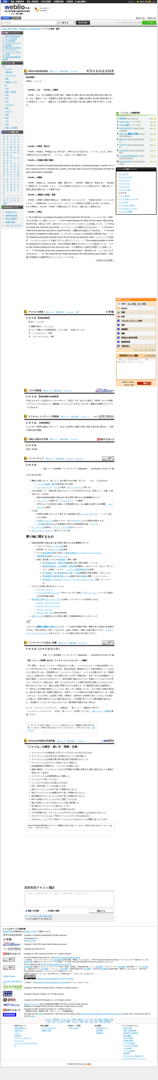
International (88, 254)
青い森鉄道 (47, 573)
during (72, 237)
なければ (90, 812)
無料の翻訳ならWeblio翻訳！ (45, 9)
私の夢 (34, 806)
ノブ (28, 404)
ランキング (74, 71)
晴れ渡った (53, 752)
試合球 (72, 669)
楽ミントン (32, 660)
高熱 (109, 769)
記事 (43, 660)
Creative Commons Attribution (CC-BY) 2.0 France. (55, 979)
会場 (39, 799)
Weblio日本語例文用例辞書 (41, 741)
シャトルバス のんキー (129, 156)
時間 (41, 766)
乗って (47, 779)
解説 (85, 660)
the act (86, 169)
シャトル (94, 524)
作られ (38, 669)
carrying (85, 165)
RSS (89, 1064)
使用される (82, 203)
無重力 (55, 792)
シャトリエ (123, 174)
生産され (98, 692)
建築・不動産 (10, 92)
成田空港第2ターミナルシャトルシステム (83, 553)
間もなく (58, 776)
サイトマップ (20, 1041)
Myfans (124, 308)
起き (45, 772)
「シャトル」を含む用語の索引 (39, 916)
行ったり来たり (65, 240)
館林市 (49, 524)
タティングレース (74, 487)
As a (111, 165)
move (42, 169)
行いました (72, 789)
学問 (7, 95)
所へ (77, 102)
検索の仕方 (19, 1030)
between (67, 165)
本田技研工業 (37, 599)
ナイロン (109, 682)
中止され (32, 254)
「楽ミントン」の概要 (100, 711)
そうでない (52, 702)
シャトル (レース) (44, 487)
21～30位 (142, 304)
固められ (77, 679)
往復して (94, 224)
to (39, 169)
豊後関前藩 (125, 342)
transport (52, 169)
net (68, 237)
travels (51, 165)
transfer (79, 183)
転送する (98, 183)
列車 (38, 330)
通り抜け (65, 759)
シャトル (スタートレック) (48, 593)
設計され (85, 816)
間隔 (90, 819)
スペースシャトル (69, 227)
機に (58, 404)
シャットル (48, 326)
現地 (39, 699)
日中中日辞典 (46, 1)
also (74, 169)
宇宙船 (68, 769)
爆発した (65, 776)
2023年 (100, 260)
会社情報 (99, 1030)
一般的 (78, 155)
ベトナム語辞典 (129, 1051)
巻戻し (90, 400)
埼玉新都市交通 (49, 576)
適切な (29, 189)
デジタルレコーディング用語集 (43, 416)
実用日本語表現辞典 (38, 71)
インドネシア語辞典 (130, 1046)
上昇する (52, 756)
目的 (111, 427)
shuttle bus (66, 200)
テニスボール (66, 682)
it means (33, 169)
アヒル (107, 679)
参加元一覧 (152, 18)
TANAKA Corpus (9, 976)
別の (72, 102)
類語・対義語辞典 (17, 1)
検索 (100, 404)
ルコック (123, 139)
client (98, 220)
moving (95, 169)
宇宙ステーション (61, 816)
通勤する (75, 244)
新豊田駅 (72, 566)
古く (34, 685)
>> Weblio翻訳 (150, 356)
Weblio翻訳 (127, 1035)
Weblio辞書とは (20, 1028)
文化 (7, 98)
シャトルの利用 (125, 211)
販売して (81, 689)
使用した (51, 689)
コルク (42, 679)
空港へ (74, 330)
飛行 (70, 702)
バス (33, 330)
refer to (80, 169)
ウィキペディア (36, 458)
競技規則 (51, 672)
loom (110, 227)
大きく (86, 702)
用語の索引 (64, 71)
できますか (70, 809)
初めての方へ (141, 18)
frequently (58, 165)
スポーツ (8, 111)
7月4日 (106, 260)
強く (85, 675)
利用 (64, 809)
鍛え (98, 685)
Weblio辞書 (28, 962)
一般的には (51, 102)
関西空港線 (62, 563)
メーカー (71, 689)
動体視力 (90, 685)
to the (80, 254)
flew (42, 237)
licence (32, 1016)
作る (74, 95)
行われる (33, 407)
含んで (67, 206)
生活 (7, 102)
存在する (77, 685)
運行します (74, 766)
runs (44, 217)
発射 (50, 776)
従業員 (67, 244)
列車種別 (61, 559)
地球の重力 (53, 759)
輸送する (33, 186)
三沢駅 (77, 573)
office (86, 220)
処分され (66, 699)
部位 (28, 679)
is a (35, 165)
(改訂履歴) (57, 960)
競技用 (111, 672)
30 (82, 217)
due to (68, 250)
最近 (51, 685)
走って (97, 819)
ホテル (29, 220)
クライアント (73, 224)
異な (92, 186)
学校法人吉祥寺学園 (129, 338)
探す (35, 430)
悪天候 (87, 250)
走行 (45, 400)
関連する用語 (43, 200)
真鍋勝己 (124, 329)
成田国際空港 (48, 553)
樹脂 (70, 679)
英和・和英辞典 (32, 1)
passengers (94, 165)
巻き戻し (96, 427)
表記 (50, 151)
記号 (5, 203)
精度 (74, 702)
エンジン (71, 756)
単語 (67, 186)
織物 (68, 95)
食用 (60, 675)
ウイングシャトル (59, 556)
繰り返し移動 (85, 102)
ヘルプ (154, 1)
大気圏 (76, 769)
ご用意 (63, 799)
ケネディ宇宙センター (58, 763)
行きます (64, 783)
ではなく (77, 672)
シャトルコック (55, 203)
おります (73, 799)
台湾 (39, 521)
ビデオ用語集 (34, 390)
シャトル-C (124, 202)
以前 (104, 665)
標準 (39, 427)
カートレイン (65, 579)
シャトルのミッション (128, 208)
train (31, 247)
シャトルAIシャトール (128, 199)
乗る (70, 98)
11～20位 (132, 304)
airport (60, 217)
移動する (89, 183)
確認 (123, 333)
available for (42, 234)
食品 (7, 118)
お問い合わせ (74, 1028)
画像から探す (47, 1030)
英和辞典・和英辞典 (130, 1033)
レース (57, 487)
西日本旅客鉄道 (49, 563)
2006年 (87, 695)
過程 (39, 769)
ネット (48, 240)
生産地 (53, 695)
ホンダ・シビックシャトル (48, 603)
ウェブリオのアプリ (49, 1028)
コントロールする (39, 404)
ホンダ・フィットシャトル (48, 606)
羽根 (34, 665)
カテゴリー (80, 459)
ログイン (131, 1)
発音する (32, 155)
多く (58, 789)
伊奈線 (83, 576)
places (78, 165)
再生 (89, 427)
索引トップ (54, 71)
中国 (90, 692)
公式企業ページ (102, 1028)
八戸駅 (70, 573)
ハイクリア (124, 150)
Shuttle (34, 449)
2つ (82, 247)
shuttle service (95, 200)
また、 (33, 98)
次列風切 (104, 675)
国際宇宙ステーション (50, 257)
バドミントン (69, 203)
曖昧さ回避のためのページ (48, 626)
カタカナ (76, 151)
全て (4, 66)
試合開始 (35, 766)
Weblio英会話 (11, 215)
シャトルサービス (69, 234)
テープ (40, 400)
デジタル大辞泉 (36, 312)
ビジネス (8, 69)
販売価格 (98, 699)
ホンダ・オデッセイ (45, 613)
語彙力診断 (10, 222)
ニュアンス (83, 186)
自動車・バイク (11, 82)
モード (104, 400)
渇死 (123, 325)
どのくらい (82, 819)
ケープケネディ (68, 752)
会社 (60, 244)
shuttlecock (41, 203)
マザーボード (77, 521)
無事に (81, 227)
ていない (41, 672)
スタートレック (89, 593)
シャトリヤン (124, 183)
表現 (53, 200)
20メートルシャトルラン (42, 530)
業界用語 (8, 72)
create (59, 230)
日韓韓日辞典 (59, 1)
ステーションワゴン (53, 599)
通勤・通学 (63, 183)
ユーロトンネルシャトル (83, 579)
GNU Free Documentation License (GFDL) (56, 964)
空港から (35, 809)
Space (97, 254)
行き (54, 803)
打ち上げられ (90, 227)
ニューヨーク (46, 803)
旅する (59, 806)
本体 (62, 756)
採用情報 (99, 1033)
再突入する (85, 769)
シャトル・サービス (89, 514)
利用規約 (18, 1035)
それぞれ (75, 186)
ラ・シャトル (37, 527)
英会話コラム (11, 212)
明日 (39, 786)
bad (73, 250)
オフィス (62, 224)
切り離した (82, 756)
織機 (75, 230)
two (73, 165)
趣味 (7, 108)
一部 (66, 689)
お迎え (55, 783)
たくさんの (74, 812)
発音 (39, 151)
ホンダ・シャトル (44, 609)
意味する (33, 102)
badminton (83, 237)
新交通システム (64, 576)
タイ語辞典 (127, 1048)
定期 (48, 330)
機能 (39, 430)
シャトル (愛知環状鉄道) (77, 569)
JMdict (40, 1014)
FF (77, 400)
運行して (47, 220)
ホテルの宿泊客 (85, 234)
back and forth (105, 169)
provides (102, 240)
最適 (34, 679)
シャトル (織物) (43, 484)
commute (52, 183)
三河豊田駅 (62, 566)
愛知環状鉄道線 (49, 566)
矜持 (123, 316)
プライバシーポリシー (23, 1038)
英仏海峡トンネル (50, 579)
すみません (36, 819)
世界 (66, 692)
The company (92, 240)
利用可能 (97, 234)
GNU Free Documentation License (67, 958)
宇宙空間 (73, 759)
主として (32, 675)
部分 (99, 689)
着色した (96, 682)
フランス (56, 527)
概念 (60, 206)
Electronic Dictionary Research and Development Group (101, 1014)
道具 (96, 95)
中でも (97, 675)
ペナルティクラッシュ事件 (131, 321)
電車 (77, 247)
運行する (53, 95)
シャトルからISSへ (127, 205)
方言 (7, 124)
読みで (83, 151)
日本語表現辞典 (34, 29)
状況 (33, 772)
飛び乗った (74, 803)
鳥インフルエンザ (99, 695)
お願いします (60, 786)
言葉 (106, 95)
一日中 (48, 224)
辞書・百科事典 (19, 29)
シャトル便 (62, 330)
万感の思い (125, 346)
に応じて (109, 186)
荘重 (123, 312)
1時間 (94, 247)
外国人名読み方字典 (38, 439)
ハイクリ (123, 145)
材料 (112, 692)
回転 (111, 400)
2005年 (77, 695)
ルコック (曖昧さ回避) (128, 134)
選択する (41, 189)
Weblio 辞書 (144, 1)
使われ (34, 672)
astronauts (72, 254)
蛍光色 (88, 682)
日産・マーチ (37, 616)
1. (27, 217)
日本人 (110, 151)
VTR (28, 400)
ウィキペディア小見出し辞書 (42, 643)
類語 (39, 183)
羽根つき (90, 203)
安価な (91, 679)
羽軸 (79, 675)
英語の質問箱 (11, 219)
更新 (111, 260)
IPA (46, 151)
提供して (98, 244)
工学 (7, 88)
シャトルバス (79, 200)
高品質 (33, 702)
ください (54, 779)
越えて (55, 240)
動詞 (37, 98)
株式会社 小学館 (30, 941)
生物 (7, 115)
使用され (39, 675)
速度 (45, 427)
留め (39, 692)
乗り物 (59, 95)
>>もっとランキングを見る (144, 350)
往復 (47, 95)
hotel (73, 217)
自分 (54, 224)
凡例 (77, 312)
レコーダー (31, 427)
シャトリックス (125, 177)
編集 (54, 404)
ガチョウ (68, 675)
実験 (64, 789)
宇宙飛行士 (34, 257)
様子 (96, 102)
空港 (110, 217)
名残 (54, 669)
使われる (83, 95)
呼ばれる (62, 665)
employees (33, 244)
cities (57, 247)
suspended (60, 250)
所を (32, 430)
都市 (88, 247)
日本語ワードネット (31, 1004)
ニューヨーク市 (49, 819)
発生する (98, 769)
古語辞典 (70, 1)
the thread (36, 230)
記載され (96, 672)
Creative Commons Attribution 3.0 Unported (53, 982)
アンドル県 (66, 527)
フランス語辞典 (129, 1043)
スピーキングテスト (14, 225)
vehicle (41, 165)
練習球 (80, 669)
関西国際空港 (42, 556)
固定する (58, 692)
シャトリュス (124, 186)
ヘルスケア (9, 105)
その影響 (77, 699)
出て (81, 759)
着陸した (73, 763)
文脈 (103, 186)
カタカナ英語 (41, 155)
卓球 (56, 682)
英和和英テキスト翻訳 (39, 887)
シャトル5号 (124, 196)
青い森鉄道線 (59, 573)
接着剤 (50, 692)
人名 (7, 121)
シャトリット (124, 180)
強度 (80, 702)
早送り (71, 400)
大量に (59, 699)
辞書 (5, 1)
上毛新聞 (41, 524)
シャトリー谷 (124, 190)
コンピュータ (48, 521)
